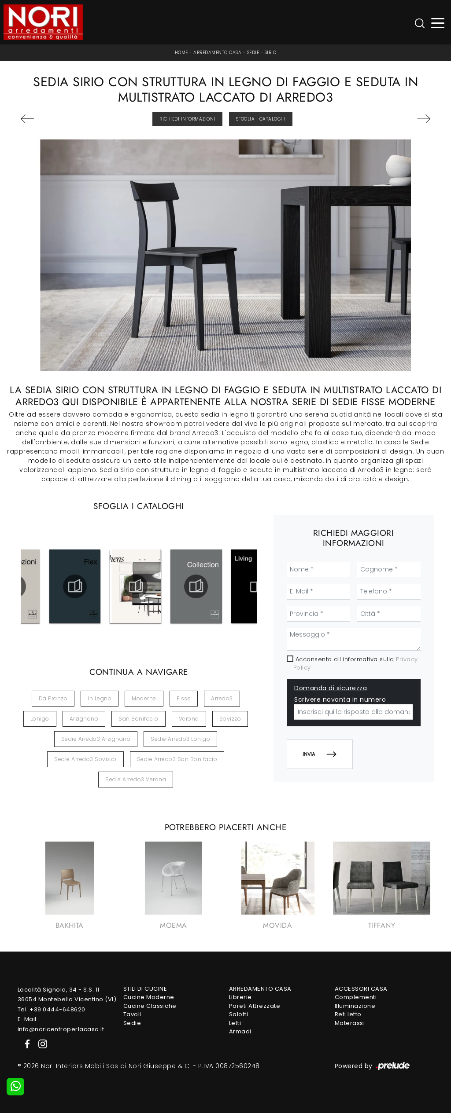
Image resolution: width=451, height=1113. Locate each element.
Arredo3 (222, 698)
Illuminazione (355, 1006)
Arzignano (84, 718)
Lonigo (39, 718)
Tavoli (132, 1014)
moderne (144, 698)
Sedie (253, 52)
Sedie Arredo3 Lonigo (180, 739)
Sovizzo (230, 718)
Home (181, 52)
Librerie (240, 997)
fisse (184, 698)
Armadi (240, 1031)
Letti (235, 1023)
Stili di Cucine (145, 989)
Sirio (271, 52)
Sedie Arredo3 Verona (135, 779)
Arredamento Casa (217, 52)
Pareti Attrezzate (255, 1006)
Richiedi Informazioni (187, 119)
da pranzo (53, 698)
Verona (189, 718)
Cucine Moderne (148, 997)
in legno (99, 698)
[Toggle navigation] (438, 22)
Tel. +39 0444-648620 (51, 1009)
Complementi (356, 997)
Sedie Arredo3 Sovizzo (85, 759)
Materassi (350, 1023)
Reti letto (348, 1014)
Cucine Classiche (150, 1006)
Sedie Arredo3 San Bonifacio (177, 759)
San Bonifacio (138, 718)
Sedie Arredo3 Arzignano (96, 739)
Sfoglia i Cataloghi (261, 119)
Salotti (238, 1014)
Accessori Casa (361, 989)
